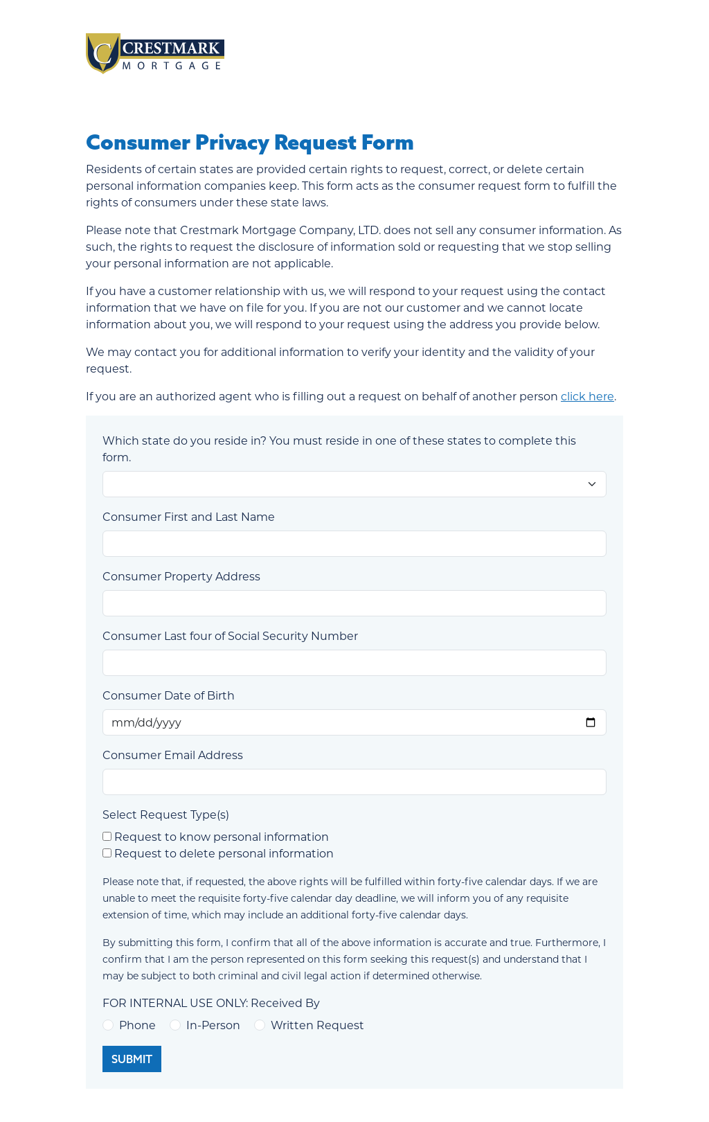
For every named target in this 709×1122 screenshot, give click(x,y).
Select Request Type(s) (165, 814)
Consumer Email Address (172, 754)
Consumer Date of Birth (168, 695)
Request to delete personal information (224, 853)
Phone (137, 1024)
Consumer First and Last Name (188, 516)
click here (587, 396)
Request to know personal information (221, 836)
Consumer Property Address (181, 576)
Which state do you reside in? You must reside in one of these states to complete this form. (339, 448)
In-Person (213, 1024)
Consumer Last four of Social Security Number (230, 635)
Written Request (317, 1024)
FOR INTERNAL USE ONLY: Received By (211, 1002)
